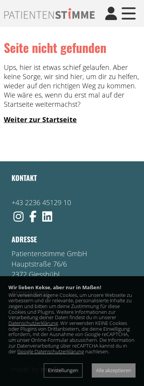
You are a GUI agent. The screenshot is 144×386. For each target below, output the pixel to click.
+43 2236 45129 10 (41, 202)
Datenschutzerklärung (33, 323)
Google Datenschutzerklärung (50, 351)
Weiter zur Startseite (40, 119)
